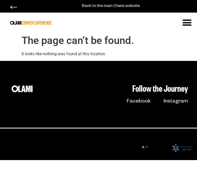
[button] (187, 22)
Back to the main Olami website (111, 6)
